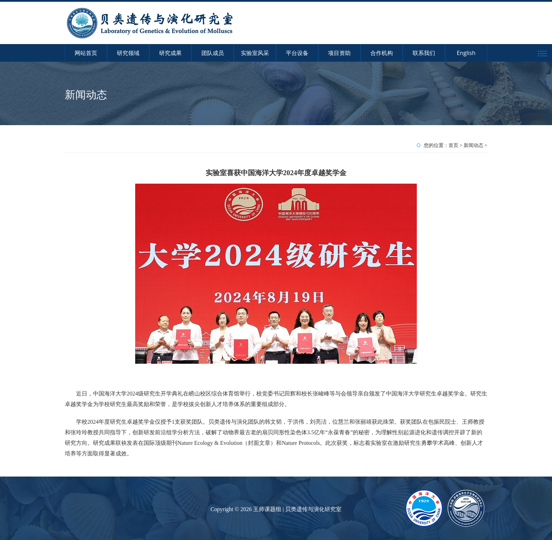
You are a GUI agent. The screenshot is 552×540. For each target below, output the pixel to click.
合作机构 (381, 53)
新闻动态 (473, 145)
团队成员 (212, 53)
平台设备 (297, 53)
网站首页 (86, 53)
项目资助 (339, 53)
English (466, 53)
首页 (453, 145)
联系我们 (424, 53)
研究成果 (170, 53)
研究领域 (128, 53)
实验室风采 (255, 53)
